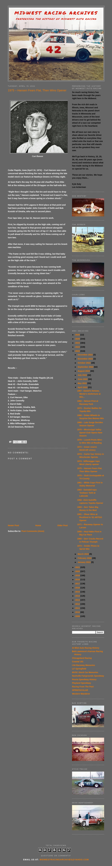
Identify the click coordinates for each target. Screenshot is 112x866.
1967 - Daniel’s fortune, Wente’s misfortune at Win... (88, 394)
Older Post (62, 525)
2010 (77, 612)
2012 (77, 604)
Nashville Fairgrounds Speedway (88, 676)
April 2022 (83, 387)
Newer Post (13, 525)
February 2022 (85, 558)
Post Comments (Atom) (32, 531)
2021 (77, 567)
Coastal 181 (77, 661)
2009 (77, 616)
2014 (77, 596)
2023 (77, 347)
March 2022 (83, 554)
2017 (77, 583)
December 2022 (85, 355)
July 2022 (82, 375)
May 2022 (82, 383)
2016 (77, 588)
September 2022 (86, 367)
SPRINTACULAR (80, 690)
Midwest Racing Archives (56, 13)
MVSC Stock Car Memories (85, 672)
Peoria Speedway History (84, 679)
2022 (77, 351)
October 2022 (84, 363)
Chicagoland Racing (82, 658)
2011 (77, 608)
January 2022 (84, 562)
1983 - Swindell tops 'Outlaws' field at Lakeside (87, 493)
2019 (77, 575)
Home (38, 525)
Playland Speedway (81, 683)
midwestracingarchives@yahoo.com (64, 859)
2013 (77, 600)
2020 (77, 571)
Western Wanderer (81, 694)
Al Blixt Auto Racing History (85, 648)
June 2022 (83, 379)
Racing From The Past (83, 686)
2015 (77, 592)
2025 (77, 339)
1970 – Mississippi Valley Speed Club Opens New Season (89, 432)
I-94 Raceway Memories (83, 665)
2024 (77, 343)
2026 (77, 335)
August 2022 (84, 371)
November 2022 (85, 359)
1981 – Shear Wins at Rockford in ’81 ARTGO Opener (89, 517)
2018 (77, 579)
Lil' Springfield (79, 669)
